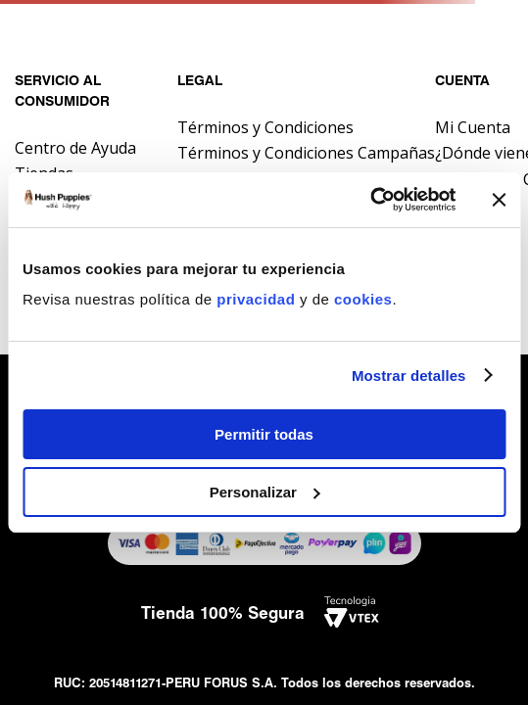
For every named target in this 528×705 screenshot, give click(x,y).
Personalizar (265, 492)
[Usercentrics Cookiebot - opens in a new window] (370, 199)
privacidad (258, 299)
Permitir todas (264, 434)
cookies (363, 299)
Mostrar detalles (409, 375)
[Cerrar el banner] (498, 200)
